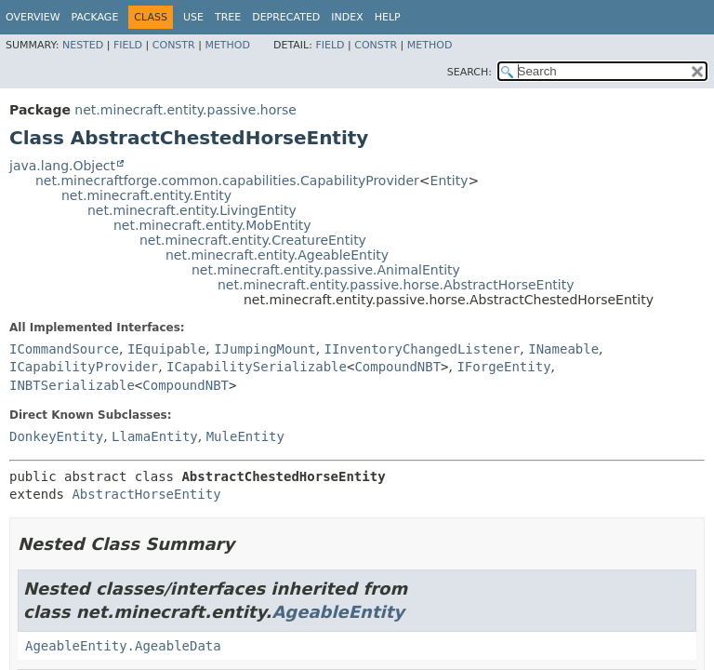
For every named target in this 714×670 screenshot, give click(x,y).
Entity (449, 180)
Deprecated (286, 17)
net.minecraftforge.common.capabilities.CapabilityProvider (227, 180)
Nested (82, 45)
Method (227, 45)
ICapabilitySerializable (256, 366)
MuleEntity (245, 436)
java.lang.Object (62, 165)
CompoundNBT (397, 366)
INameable (563, 349)
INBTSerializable (72, 385)
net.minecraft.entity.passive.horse (185, 109)
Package (95, 17)
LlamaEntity (155, 436)
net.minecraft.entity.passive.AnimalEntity (326, 269)
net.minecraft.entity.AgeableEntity (277, 255)
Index (347, 17)
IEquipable (166, 349)
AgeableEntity (337, 612)
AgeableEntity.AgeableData (123, 645)
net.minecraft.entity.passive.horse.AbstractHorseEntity (396, 284)
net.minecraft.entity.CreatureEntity (252, 240)
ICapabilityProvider (83, 366)
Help (388, 17)
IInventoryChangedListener (422, 349)
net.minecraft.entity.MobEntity (212, 225)
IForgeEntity (503, 366)
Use (193, 17)
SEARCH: (469, 72)
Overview (33, 17)
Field (127, 45)
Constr (173, 45)
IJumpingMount (265, 349)
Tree (228, 17)
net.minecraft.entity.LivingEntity (192, 210)
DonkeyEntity (56, 436)
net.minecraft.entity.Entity (146, 195)
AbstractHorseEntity (146, 494)
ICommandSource (64, 349)
